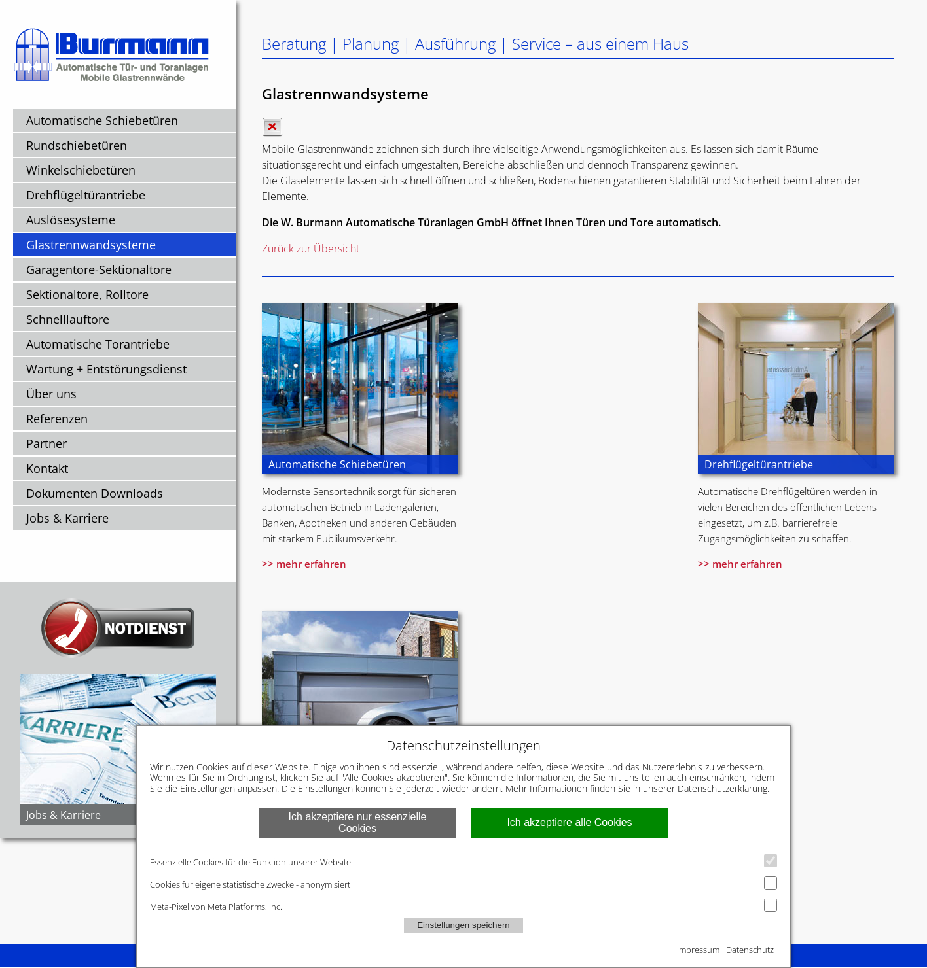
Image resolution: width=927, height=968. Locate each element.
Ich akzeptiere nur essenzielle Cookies (358, 822)
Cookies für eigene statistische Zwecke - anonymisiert (463, 883)
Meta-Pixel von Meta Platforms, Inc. (463, 905)
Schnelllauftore (67, 319)
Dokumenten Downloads (94, 493)
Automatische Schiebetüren (102, 120)
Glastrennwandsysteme (91, 244)
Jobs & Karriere (67, 518)
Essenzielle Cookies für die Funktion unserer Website (463, 861)
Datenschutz (750, 950)
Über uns (51, 394)
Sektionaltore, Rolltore (87, 294)
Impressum (698, 950)
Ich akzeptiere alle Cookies (569, 822)
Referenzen (57, 418)
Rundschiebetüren (76, 145)
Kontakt (47, 468)
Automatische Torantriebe (98, 344)
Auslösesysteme (70, 220)
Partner (46, 443)
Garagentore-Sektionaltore (99, 269)
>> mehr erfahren (304, 563)
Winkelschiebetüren (81, 170)
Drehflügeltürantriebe (85, 195)
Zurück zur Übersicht (310, 248)
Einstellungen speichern (463, 925)
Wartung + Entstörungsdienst (106, 369)
